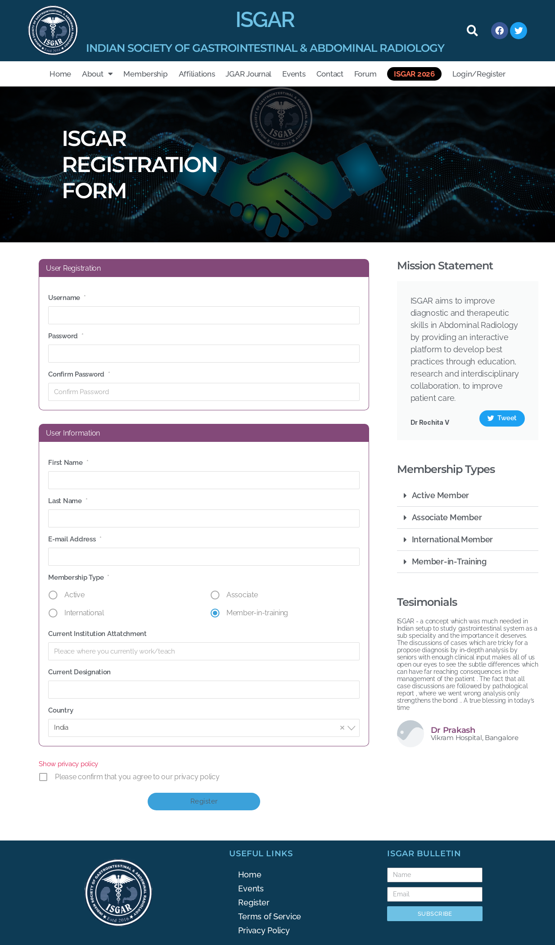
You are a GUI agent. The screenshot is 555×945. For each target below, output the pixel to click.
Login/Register (478, 73)
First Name (68, 463)
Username (67, 298)
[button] (472, 31)
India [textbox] (201, 727)
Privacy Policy (263, 930)
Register (253, 902)
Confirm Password (79, 374)
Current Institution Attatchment (97, 634)
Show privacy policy (68, 764)
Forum (365, 73)
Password (66, 336)
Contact (329, 73)
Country (60, 710)
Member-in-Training (449, 561)
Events (293, 73)
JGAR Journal (248, 73)
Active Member (440, 495)
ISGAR (264, 19)
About (97, 73)
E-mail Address (74, 539)
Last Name (67, 501)
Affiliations (197, 73)
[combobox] (204, 728)
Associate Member (447, 517)
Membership (145, 73)
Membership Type (78, 577)
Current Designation (79, 672)
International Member (452, 539)
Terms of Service (269, 916)
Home (60, 73)
